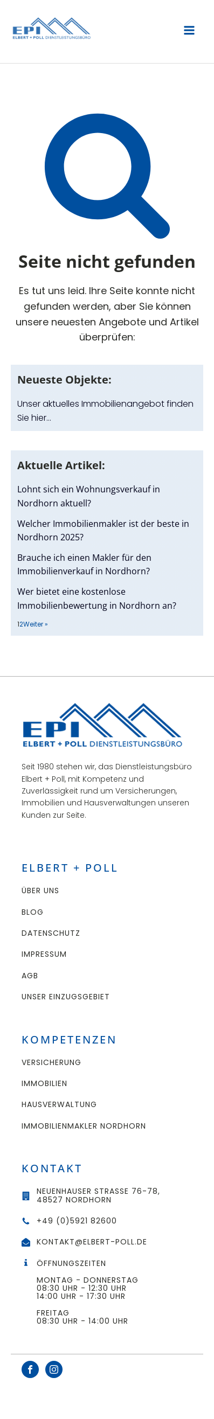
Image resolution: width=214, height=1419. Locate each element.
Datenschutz (51, 933)
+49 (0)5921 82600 (77, 1221)
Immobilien (44, 1084)
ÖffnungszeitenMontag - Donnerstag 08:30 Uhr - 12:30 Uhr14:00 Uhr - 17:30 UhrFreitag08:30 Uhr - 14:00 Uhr (89, 1293)
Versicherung (51, 1063)
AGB (30, 976)
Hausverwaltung (59, 1105)
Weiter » (35, 624)
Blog (33, 912)
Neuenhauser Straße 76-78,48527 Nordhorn (98, 1195)
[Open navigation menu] (189, 31)
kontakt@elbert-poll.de (92, 1242)
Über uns (40, 891)
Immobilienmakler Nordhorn (84, 1126)
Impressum (44, 954)
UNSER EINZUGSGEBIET (66, 997)
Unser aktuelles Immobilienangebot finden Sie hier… (105, 411)
